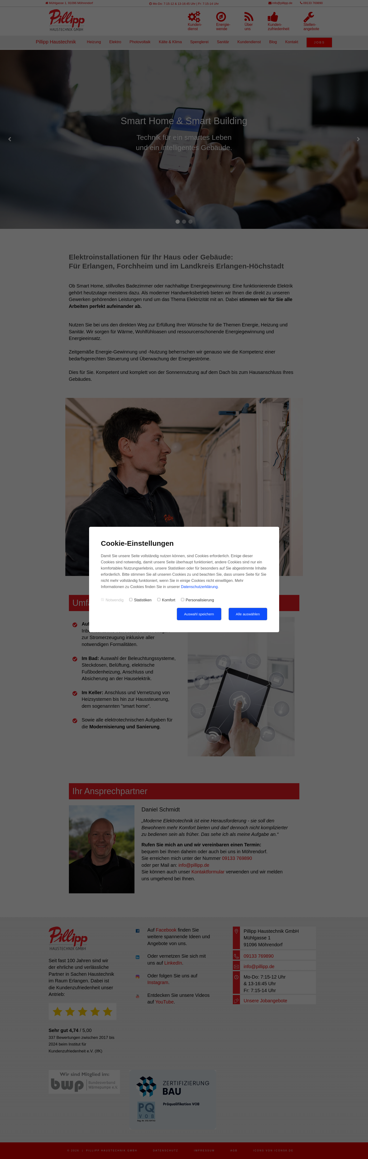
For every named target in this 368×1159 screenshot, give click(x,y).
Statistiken (140, 600)
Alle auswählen (248, 614)
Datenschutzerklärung (199, 587)
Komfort (166, 600)
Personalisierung (197, 600)
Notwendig (112, 600)
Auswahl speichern (199, 614)
